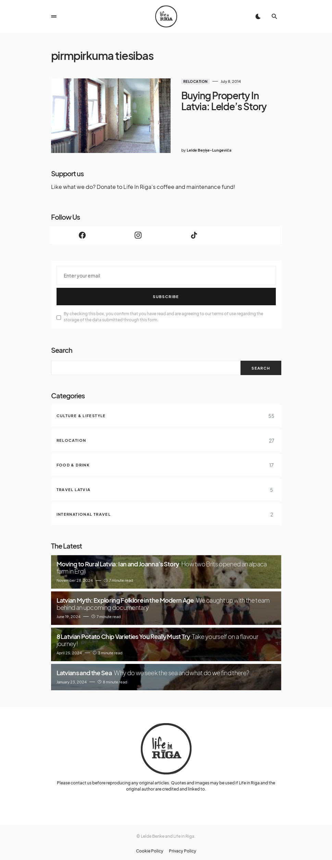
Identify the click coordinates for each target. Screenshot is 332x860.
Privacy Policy (182, 848)
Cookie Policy (149, 848)
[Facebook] (82, 232)
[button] (54, 16)
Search (61, 347)
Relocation (191, 81)
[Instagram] (138, 232)
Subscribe (166, 294)
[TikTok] (194, 232)
